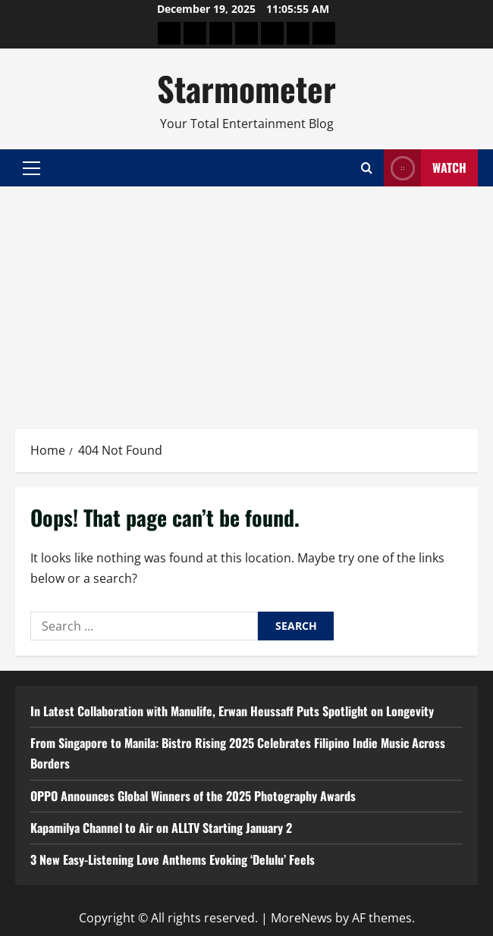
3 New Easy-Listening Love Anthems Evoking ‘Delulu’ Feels (172, 859)
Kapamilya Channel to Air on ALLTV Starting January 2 (161, 828)
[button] (31, 168)
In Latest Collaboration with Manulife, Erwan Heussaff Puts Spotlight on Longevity (232, 711)
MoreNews (301, 917)
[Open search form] (366, 168)
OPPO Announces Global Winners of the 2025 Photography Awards (193, 796)
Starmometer (246, 88)
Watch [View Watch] (425, 167)
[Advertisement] (246, 300)
